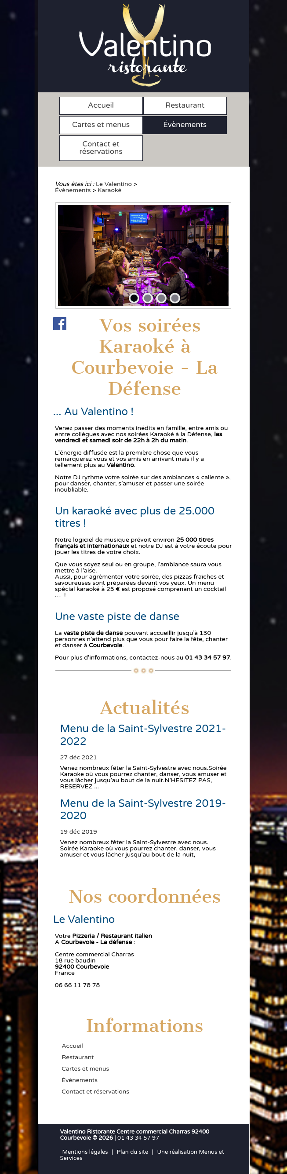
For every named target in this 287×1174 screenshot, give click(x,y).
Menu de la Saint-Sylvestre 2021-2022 (143, 735)
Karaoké (109, 190)
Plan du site (133, 1152)
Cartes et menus (101, 124)
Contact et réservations (101, 147)
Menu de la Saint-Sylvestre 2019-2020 (143, 810)
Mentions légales (85, 1152)
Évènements (185, 124)
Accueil (101, 105)
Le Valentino (114, 184)
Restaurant (184, 105)
